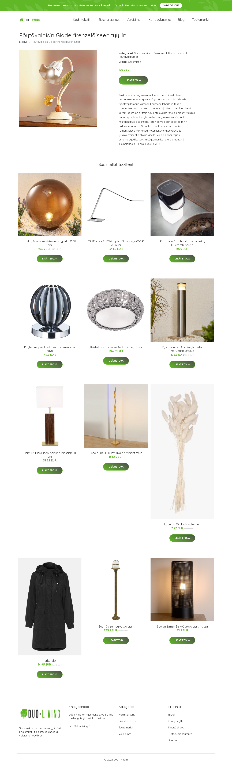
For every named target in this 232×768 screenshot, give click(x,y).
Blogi (181, 21)
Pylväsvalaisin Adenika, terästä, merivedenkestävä (182, 351)
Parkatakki (50, 663)
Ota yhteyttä (176, 723)
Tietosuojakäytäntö (180, 736)
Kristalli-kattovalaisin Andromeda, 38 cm (116, 349)
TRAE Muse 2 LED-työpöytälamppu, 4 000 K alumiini (116, 245)
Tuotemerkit (200, 21)
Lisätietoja (133, 82)
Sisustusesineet (109, 21)
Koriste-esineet (177, 55)
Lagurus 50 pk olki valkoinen (182, 527)
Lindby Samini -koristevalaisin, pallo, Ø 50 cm (50, 245)
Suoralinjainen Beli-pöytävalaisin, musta (182, 629)
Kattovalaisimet (159, 21)
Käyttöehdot (176, 730)
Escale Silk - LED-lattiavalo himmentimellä (116, 455)
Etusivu (23, 44)
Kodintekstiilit (82, 21)
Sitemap (173, 742)
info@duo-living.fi (79, 728)
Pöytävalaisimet (128, 59)
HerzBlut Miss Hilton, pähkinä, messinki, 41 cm (50, 457)
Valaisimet (134, 21)
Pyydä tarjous (171, 5)
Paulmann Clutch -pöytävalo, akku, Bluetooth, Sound (182, 245)
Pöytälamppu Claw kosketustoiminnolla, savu (49, 351)
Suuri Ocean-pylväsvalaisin (116, 629)
